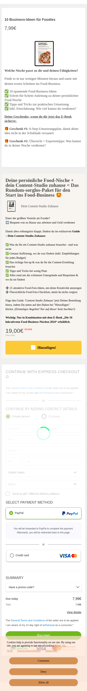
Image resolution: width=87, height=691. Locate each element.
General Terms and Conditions (28, 620)
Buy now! (43, 635)
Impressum (51, 650)
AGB (10, 650)
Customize (43, 660)
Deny (43, 671)
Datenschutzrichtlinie (29, 650)
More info (60, 645)
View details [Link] (74, 612)
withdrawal (48, 625)
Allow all (43, 682)
